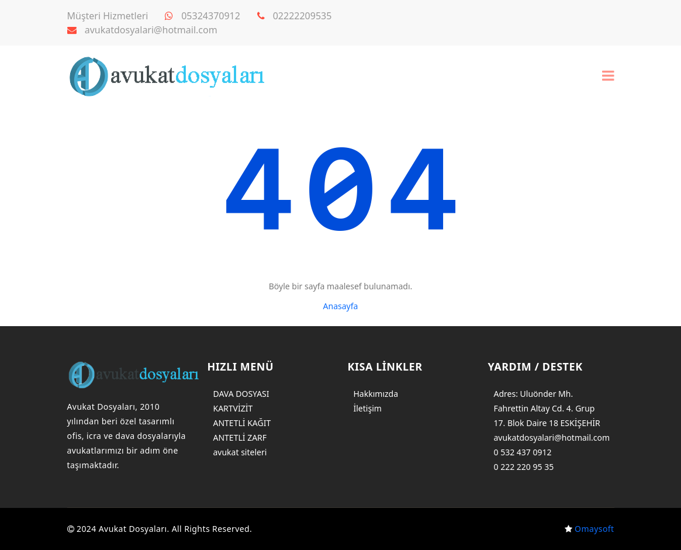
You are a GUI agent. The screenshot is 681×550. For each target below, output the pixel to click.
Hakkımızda (376, 393)
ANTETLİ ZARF (240, 437)
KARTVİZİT (233, 408)
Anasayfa (340, 306)
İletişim (368, 408)
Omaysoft (594, 528)
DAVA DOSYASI (241, 393)
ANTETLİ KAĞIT (242, 422)
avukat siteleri (240, 452)
